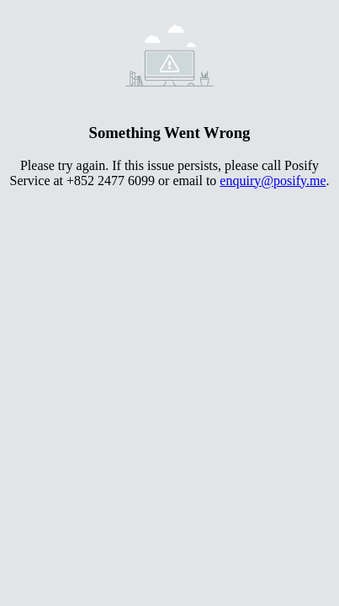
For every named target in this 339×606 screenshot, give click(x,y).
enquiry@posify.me (273, 180)
